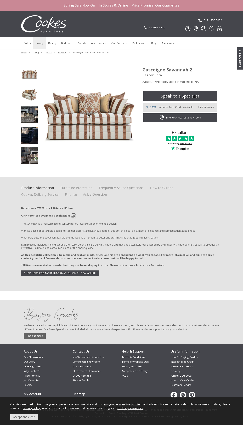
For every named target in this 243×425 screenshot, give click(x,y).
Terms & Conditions (133, 357)
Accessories (98, 43)
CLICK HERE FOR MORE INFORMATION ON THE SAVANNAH (60, 273)
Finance (71, 194)
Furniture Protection (76, 188)
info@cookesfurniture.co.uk (88, 357)
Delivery (175, 371)
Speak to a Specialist (180, 96)
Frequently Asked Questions (121, 188)
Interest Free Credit (182, 361)
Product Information (37, 188)
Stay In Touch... (81, 380)
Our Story (29, 361)
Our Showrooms (33, 357)
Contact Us (240, 58)
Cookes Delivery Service (40, 194)
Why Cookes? (31, 371)
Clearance (168, 43)
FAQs (125, 375)
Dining (52, 43)
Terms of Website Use (135, 361)
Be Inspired (139, 43)
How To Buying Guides (184, 357)
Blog (154, 43)
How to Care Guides (183, 380)
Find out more (34, 335)
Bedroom (66, 43)
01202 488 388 (82, 375)
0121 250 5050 (210, 20)
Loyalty (28, 385)
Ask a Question (95, 194)
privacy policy (31, 408)
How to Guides (161, 188)
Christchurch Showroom (86, 371)
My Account (32, 394)
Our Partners (119, 43)
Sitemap (79, 394)
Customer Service (181, 385)
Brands (81, 43)
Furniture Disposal (181, 375)
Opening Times (33, 366)
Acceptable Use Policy (135, 371)
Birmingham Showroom (86, 361)
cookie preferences (130, 408)
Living (39, 43)
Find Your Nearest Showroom (180, 117)
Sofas (27, 43)
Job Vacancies (32, 380)
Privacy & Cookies (132, 366)
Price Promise (32, 375)
